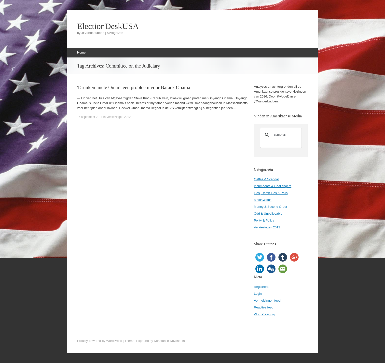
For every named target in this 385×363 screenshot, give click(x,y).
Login (258, 293)
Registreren (262, 287)
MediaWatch (263, 200)
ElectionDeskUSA (108, 26)
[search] (280, 135)
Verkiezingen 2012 (118, 117)
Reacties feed (264, 307)
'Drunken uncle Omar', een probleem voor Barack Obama (133, 87)
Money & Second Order (270, 207)
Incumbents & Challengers (272, 186)
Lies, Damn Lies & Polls (271, 193)
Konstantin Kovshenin (169, 341)
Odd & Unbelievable (268, 213)
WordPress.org (264, 314)
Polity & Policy (264, 220)
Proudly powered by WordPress (99, 341)
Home (81, 52)
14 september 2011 (89, 117)
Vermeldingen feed (267, 300)
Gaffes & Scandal (266, 179)
